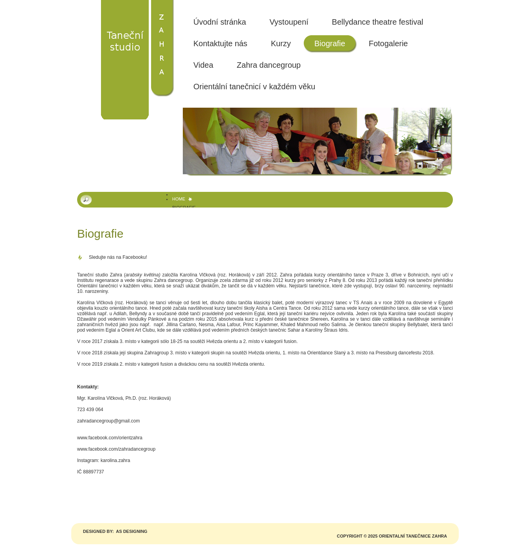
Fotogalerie (388, 43)
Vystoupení (289, 22)
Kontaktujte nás (220, 43)
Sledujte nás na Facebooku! (118, 257)
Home (178, 199)
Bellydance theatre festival (377, 22)
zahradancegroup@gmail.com (108, 421)
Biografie (329, 43)
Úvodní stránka (219, 22)
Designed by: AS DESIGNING (115, 531)
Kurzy (281, 43)
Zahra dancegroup (269, 65)
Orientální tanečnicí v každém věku (254, 86)
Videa (203, 65)
